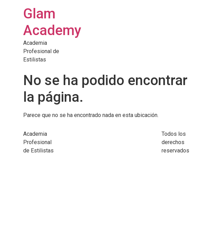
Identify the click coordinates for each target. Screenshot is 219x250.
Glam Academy (52, 22)
